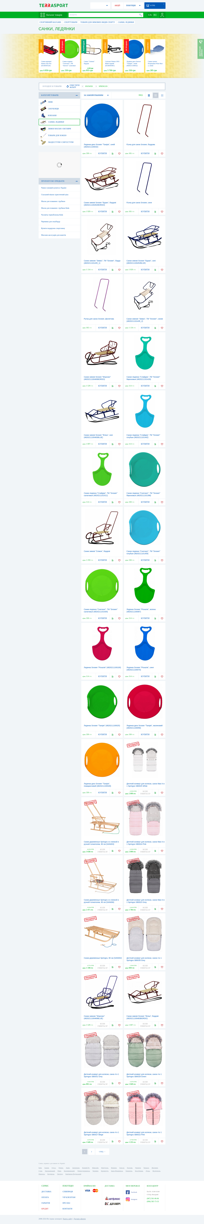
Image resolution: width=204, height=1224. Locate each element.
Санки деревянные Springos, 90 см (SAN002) (103, 958)
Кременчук (104, 1171)
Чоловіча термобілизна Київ (52, 215)
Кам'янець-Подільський (73, 1174)
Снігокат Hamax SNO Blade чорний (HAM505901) (112, 64)
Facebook (131, 1192)
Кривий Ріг (86, 1168)
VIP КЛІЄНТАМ (69, 1197)
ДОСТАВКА (46, 1192)
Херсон (121, 1168)
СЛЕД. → (102, 1152)
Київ (40, 1168)
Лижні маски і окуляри (55, 129)
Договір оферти (80, 1219)
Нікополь (42, 1174)
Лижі (46, 102)
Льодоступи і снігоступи (57, 142)
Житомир (155, 1168)
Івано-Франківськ (117, 1171)
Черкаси (146, 1168)
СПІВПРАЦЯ (68, 1192)
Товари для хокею (53, 136)
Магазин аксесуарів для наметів (53, 235)
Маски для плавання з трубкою (53, 201)
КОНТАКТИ (67, 1209)
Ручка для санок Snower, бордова (141, 144)
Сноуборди (49, 109)
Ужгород (60, 1174)
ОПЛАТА (45, 1197)
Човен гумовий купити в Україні (53, 188)
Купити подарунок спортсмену (53, 228)
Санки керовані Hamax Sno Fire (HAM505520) (46, 64)
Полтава (129, 1168)
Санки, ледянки (52, 122)
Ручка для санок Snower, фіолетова (99, 319)
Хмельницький (50, 1171)
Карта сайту (67, 1219)
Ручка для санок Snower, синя (139, 203)
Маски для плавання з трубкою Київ (55, 208)
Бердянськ (50, 1174)
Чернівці (95, 1171)
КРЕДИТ (45, 1209)
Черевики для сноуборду (50, 222)
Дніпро (60, 1168)
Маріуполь (104, 1168)
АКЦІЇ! (117, 5)
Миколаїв (95, 1168)
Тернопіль (129, 1171)
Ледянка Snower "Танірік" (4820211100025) (102, 726)
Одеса (54, 1168)
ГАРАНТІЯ (46, 1203)
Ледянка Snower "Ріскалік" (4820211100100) (102, 667)
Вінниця (114, 1168)
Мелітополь (156, 1171)
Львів (67, 1168)
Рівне (59, 1171)
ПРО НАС (67, 1203)
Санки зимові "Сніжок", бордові (97, 551)
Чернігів (138, 1168)
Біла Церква (139, 1171)
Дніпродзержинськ (83, 1171)
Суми (40, 1171)
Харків (46, 1168)
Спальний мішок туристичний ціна (54, 195)
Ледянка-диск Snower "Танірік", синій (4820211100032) (134, 64)
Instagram (131, 1199)
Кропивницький (69, 1171)
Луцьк (148, 1171)
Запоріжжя (75, 1168)
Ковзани (48, 116)
